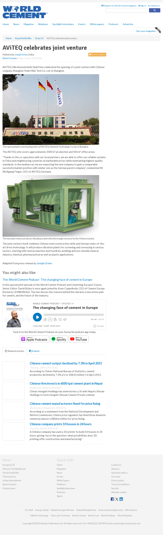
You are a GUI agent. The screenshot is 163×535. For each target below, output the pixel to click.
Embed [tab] (34, 351)
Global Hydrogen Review (62, 510)
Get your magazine (148, 30)
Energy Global (42, 510)
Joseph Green (21, 54)
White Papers (63, 480)
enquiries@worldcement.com (126, 523)
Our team (115, 476)
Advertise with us (119, 472)
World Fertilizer (108, 515)
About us (115, 469)
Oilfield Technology (39, 515)
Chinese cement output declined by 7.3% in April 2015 (66, 363)
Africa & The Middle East (14, 469)
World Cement (9, 58)
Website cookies (119, 492)
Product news (9, 488)
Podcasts (113, 24)
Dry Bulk (29, 510)
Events (82, 24)
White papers (97, 24)
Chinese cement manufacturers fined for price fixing (65, 403)
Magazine (29, 24)
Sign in (142, 6)
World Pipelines (125, 515)
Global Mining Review (86, 510)
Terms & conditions (120, 484)
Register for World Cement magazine (118, 6)
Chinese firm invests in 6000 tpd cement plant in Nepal (66, 383)
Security (115, 488)
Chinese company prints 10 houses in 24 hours (61, 424)
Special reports (9, 484)
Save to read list (97, 54)
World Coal (93, 515)
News (59, 472)
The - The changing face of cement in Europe (47, 279)
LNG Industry (131, 510)
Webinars (43, 24)
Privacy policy (117, 480)
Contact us (154, 6)
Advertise (128, 24)
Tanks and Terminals (60, 515)
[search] (126, 10)
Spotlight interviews (63, 24)
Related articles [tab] (14, 351)
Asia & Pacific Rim (11, 472)
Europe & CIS (9, 464)
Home (6, 24)
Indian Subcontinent (12, 480)
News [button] (16, 24)
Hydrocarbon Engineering (110, 510)
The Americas (9, 476)
